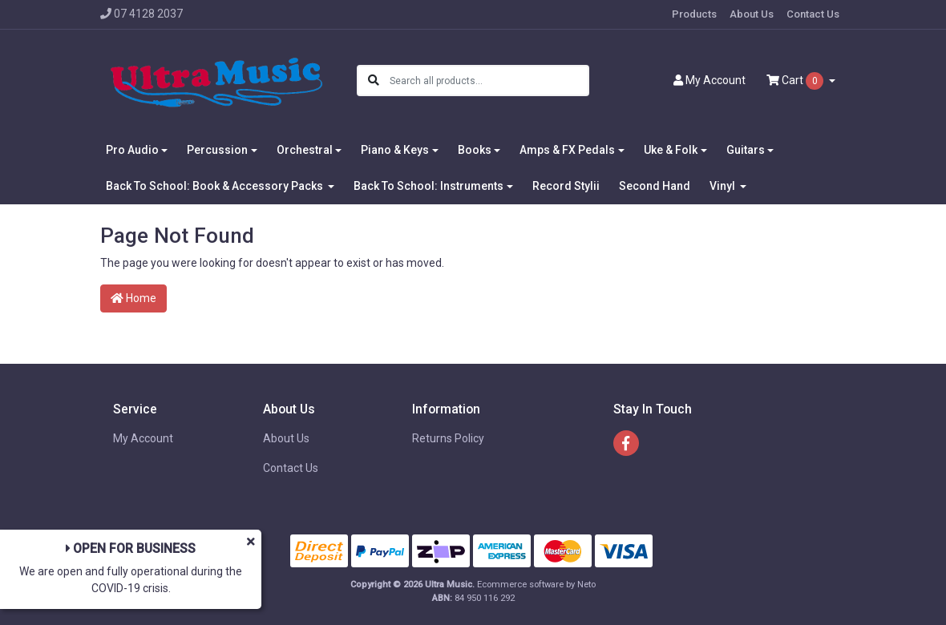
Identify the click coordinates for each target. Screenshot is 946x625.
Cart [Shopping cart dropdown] (796, 81)
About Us (752, 14)
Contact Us (812, 14)
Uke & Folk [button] (670, 149)
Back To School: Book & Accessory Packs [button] (215, 185)
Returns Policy (448, 438)
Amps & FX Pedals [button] (567, 149)
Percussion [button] (217, 149)
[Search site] (374, 81)
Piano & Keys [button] (395, 149)
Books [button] (474, 149)
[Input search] (489, 81)
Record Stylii (566, 185)
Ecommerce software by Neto (536, 584)
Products (694, 14)
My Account (143, 438)
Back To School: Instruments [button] (428, 185)
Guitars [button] (745, 149)
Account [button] (709, 80)
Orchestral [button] (305, 149)
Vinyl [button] (724, 185)
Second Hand (654, 185)
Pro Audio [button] (132, 149)
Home (133, 298)
